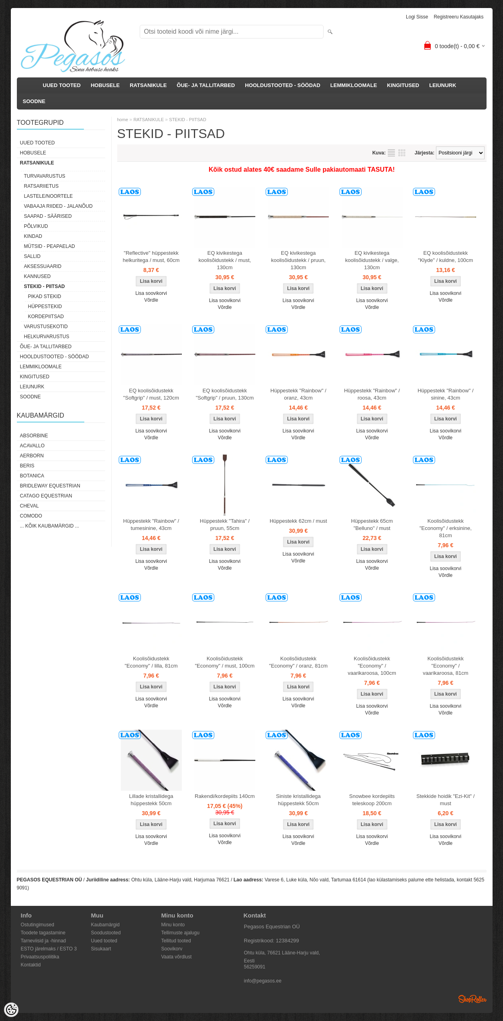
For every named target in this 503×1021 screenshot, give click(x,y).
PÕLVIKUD (36, 226)
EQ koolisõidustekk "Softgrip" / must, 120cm (151, 394)
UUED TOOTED (62, 85)
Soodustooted (106, 933)
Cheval (29, 506)
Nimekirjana (391, 152)
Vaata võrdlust (176, 957)
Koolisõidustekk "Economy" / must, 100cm (225, 662)
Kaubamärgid (105, 925)
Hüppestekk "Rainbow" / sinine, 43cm (445, 394)
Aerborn (32, 456)
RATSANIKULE (148, 85)
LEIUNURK (442, 85)
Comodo (31, 516)
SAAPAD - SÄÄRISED (48, 216)
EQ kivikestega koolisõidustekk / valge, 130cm (372, 260)
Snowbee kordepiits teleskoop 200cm (372, 799)
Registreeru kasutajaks (458, 17)
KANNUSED (37, 276)
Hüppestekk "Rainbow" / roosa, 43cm (372, 394)
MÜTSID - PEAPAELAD (49, 246)
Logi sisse (417, 17)
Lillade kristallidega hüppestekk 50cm (151, 799)
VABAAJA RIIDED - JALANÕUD (58, 206)
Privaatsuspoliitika (40, 957)
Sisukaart (101, 949)
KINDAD (33, 236)
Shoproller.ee (472, 999)
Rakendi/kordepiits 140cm (225, 796)
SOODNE (34, 101)
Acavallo (32, 446)
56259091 (254, 967)
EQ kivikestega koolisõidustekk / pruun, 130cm (298, 260)
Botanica (32, 476)
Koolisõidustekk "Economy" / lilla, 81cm (150, 662)
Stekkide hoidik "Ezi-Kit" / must (445, 799)
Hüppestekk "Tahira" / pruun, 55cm (225, 524)
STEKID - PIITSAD (44, 286)
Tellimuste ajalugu (180, 933)
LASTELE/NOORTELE (48, 196)
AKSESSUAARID (42, 266)
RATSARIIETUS (41, 186)
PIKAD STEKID (44, 296)
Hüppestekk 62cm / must (298, 521)
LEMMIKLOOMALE (353, 85)
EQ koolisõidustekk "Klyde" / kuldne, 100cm (445, 256)
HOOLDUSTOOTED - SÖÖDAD (282, 85)
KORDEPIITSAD (46, 316)
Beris (27, 466)
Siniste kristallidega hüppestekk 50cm (298, 799)
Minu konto (173, 925)
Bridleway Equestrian (50, 486)
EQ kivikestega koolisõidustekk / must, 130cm (224, 260)
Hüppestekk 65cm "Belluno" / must (372, 524)
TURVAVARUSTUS (44, 176)
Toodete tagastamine (43, 933)
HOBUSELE (105, 85)
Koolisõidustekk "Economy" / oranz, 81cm (298, 662)
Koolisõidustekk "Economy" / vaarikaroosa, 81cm (445, 666)
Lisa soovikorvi (151, 293)
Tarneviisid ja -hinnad (43, 941)
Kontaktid (31, 965)
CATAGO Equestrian (46, 496)
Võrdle (151, 300)
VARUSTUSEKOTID (46, 326)
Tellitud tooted (176, 941)
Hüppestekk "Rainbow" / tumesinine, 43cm (151, 524)
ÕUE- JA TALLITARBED (206, 85)
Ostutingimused (37, 925)
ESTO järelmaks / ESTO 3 (49, 949)
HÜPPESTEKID (45, 306)
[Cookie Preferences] (11, 1010)
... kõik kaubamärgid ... (49, 526)
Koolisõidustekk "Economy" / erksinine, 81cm (446, 528)
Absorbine (34, 435)
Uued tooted (104, 941)
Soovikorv (172, 949)
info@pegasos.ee (263, 981)
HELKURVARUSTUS (46, 336)
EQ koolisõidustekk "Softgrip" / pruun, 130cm (225, 394)
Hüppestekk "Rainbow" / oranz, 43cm (298, 394)
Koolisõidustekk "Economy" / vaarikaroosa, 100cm (372, 666)
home (122, 119)
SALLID (32, 256)
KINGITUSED (403, 85)
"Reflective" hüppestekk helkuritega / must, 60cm (151, 256)
